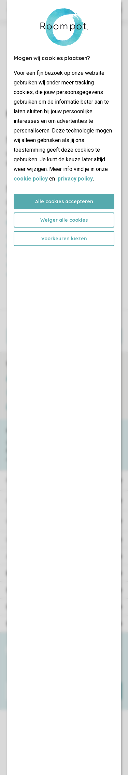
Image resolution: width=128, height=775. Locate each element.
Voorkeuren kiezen (64, 238)
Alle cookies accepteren (64, 201)
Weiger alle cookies (64, 220)
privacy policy (75, 178)
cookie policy (31, 178)
